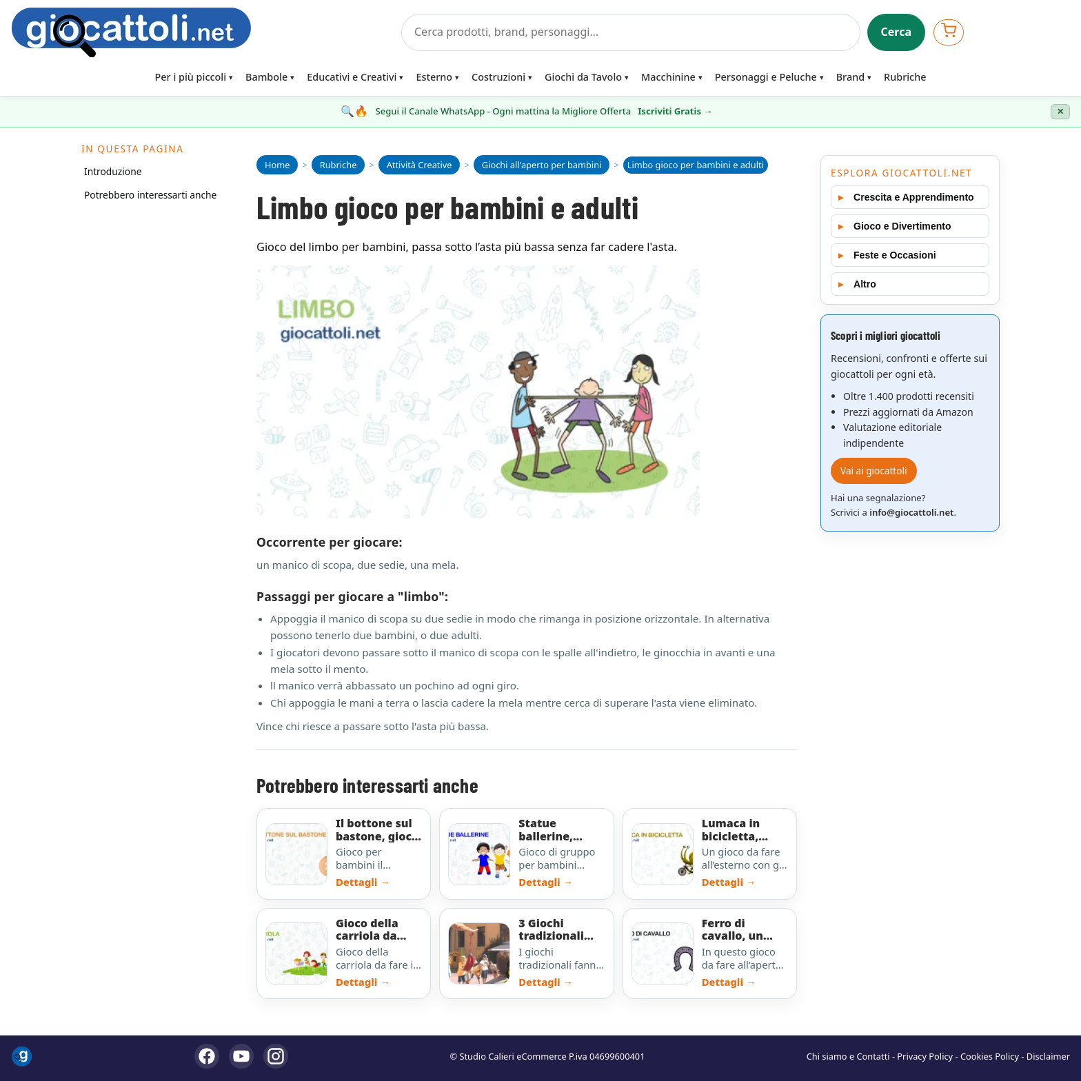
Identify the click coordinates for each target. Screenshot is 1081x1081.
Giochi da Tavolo (583, 76)
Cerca (896, 31)
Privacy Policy (925, 1056)
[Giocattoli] (202, 32)
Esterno (434, 76)
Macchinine (668, 76)
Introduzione (112, 171)
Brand (850, 76)
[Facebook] (206, 1056)
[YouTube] (241, 1056)
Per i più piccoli (191, 76)
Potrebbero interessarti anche (150, 194)
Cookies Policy (989, 1056)
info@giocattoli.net (911, 512)
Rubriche (905, 76)
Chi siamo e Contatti (848, 1056)
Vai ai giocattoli (873, 470)
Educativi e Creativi (351, 76)
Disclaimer (1048, 1056)
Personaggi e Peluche (766, 76)
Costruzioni (498, 76)
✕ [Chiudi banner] (1060, 112)
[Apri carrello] (948, 32)
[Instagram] (275, 1056)
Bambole (266, 76)
